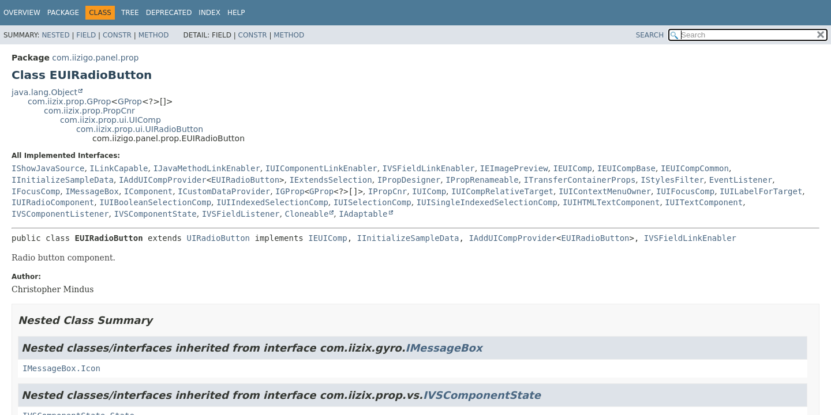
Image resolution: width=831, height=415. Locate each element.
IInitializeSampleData (63, 179)
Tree (130, 13)
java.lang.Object (44, 92)
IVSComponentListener (60, 213)
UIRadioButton (218, 238)
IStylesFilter (672, 179)
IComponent (148, 191)
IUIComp (429, 191)
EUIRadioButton (245, 179)
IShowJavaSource (48, 168)
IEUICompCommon (695, 168)
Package (63, 13)
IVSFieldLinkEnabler (429, 168)
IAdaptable (363, 213)
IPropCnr (387, 191)
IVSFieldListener (241, 213)
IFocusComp (36, 191)
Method (153, 35)
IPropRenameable (482, 179)
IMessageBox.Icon (61, 368)
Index (209, 13)
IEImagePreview (514, 168)
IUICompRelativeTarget (502, 191)
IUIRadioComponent (53, 202)
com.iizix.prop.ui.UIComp (110, 119)
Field (86, 35)
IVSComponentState (155, 213)
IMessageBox (92, 191)
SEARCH (650, 35)
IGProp (290, 191)
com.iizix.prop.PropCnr (89, 110)
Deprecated (169, 13)
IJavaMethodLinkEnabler (206, 168)
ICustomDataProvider (224, 191)
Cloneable (306, 213)
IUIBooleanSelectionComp (155, 202)
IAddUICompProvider (163, 179)
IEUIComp (572, 168)
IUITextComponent (704, 202)
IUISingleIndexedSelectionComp (487, 202)
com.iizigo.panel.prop (95, 57)
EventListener (741, 179)
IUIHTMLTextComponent (611, 202)
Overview (21, 13)
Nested (55, 35)
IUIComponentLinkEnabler (321, 168)
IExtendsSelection (330, 179)
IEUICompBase (626, 168)
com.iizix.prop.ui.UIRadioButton (139, 129)
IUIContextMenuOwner (605, 191)
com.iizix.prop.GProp (69, 101)
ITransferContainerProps (579, 179)
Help (236, 13)
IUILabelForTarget (761, 191)
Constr (117, 35)
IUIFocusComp (685, 191)
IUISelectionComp (372, 202)
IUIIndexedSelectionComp (272, 202)
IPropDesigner (409, 179)
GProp (130, 101)
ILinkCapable (118, 168)
